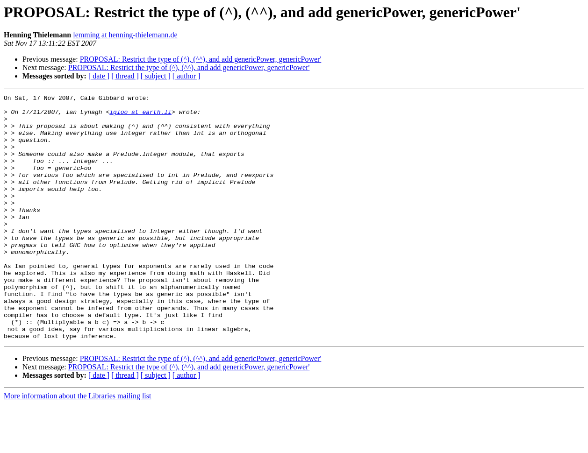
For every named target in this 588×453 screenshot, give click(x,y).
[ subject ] (156, 76)
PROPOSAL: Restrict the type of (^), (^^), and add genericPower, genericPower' (201, 59)
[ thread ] (125, 76)
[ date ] (98, 76)
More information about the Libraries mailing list (77, 445)
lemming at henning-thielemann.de (125, 35)
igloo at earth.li (140, 116)
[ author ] (186, 76)
